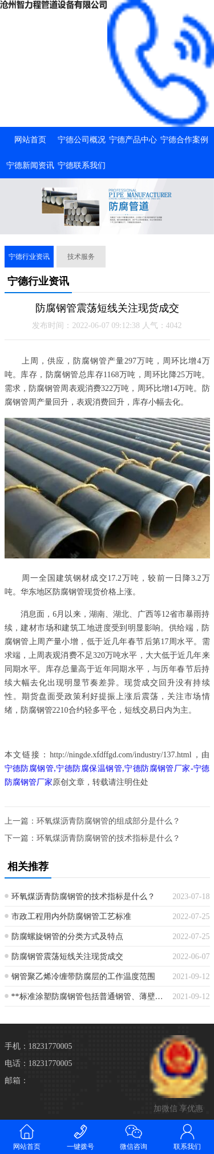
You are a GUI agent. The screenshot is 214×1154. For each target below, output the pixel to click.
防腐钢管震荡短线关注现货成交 (67, 956)
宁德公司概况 (82, 139)
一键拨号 (80, 1137)
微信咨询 (134, 1137)
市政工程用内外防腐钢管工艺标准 (71, 916)
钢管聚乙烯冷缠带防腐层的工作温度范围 (83, 976)
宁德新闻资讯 (30, 165)
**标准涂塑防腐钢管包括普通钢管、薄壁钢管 (87, 996)
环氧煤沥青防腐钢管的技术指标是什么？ (108, 838)
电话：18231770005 (38, 1063)
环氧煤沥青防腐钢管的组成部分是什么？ (108, 821)
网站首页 (30, 139)
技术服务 (81, 257)
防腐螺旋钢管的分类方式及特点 (67, 936)
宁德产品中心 (133, 139)
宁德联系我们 (82, 165)
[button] (107, 224)
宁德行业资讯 (29, 257)
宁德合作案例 (184, 139)
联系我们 (187, 1137)
